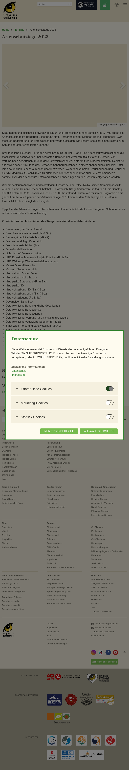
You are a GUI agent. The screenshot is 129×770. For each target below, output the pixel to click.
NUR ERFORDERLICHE (59, 431)
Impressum (18, 374)
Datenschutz (18, 370)
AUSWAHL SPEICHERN (99, 431)
